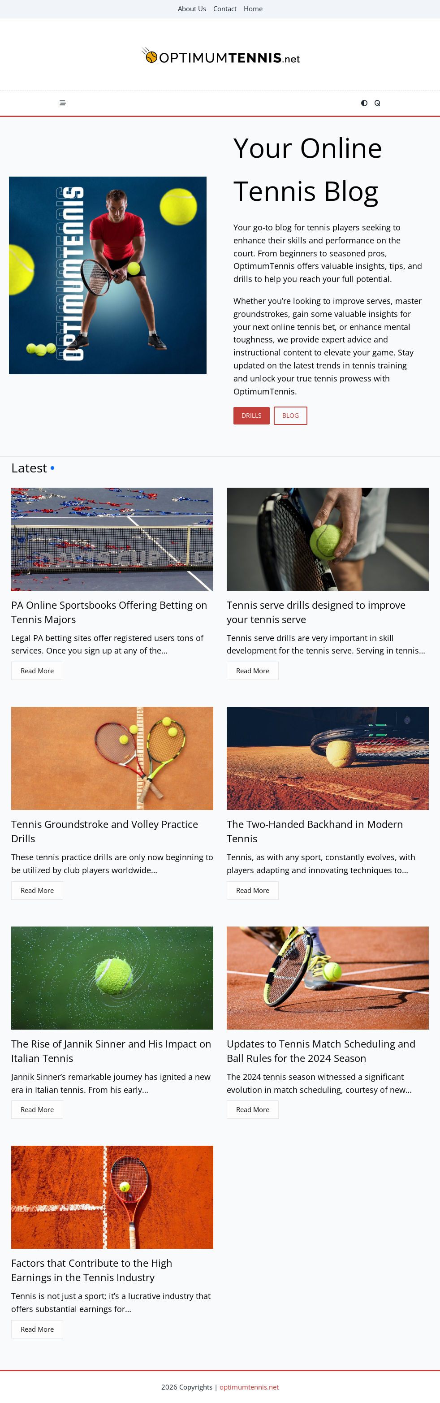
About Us (192, 8)
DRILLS (252, 415)
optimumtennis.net (249, 1386)
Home (253, 8)
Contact (225, 8)
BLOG (290, 415)
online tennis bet (303, 326)
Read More (37, 670)
